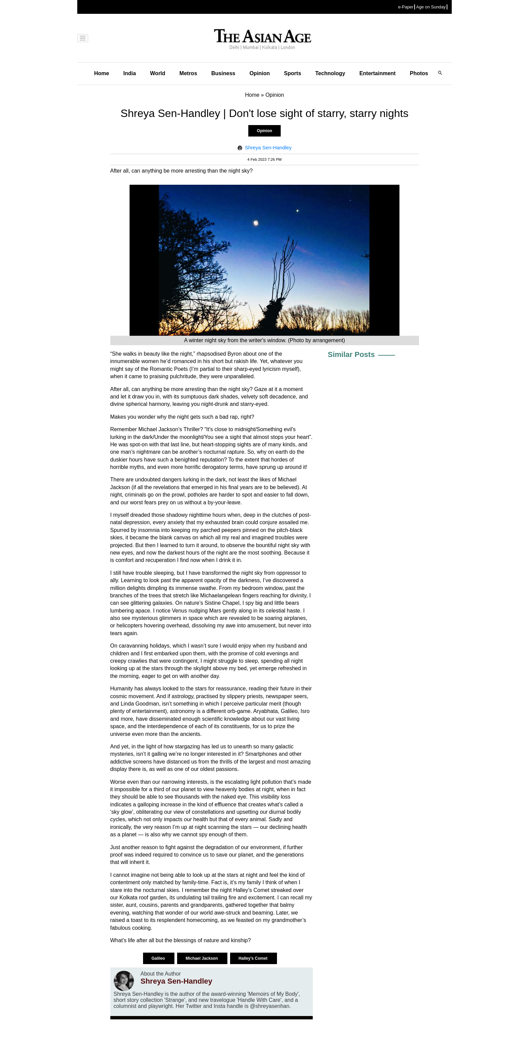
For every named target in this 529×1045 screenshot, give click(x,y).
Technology (330, 73)
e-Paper (406, 6)
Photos (419, 73)
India (129, 73)
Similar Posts (351, 354)
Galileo (158, 958)
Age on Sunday (431, 6)
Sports (292, 73)
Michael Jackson (202, 958)
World (157, 73)
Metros (188, 73)
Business (223, 73)
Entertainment (377, 73)
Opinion (259, 73)
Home (101, 73)
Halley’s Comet (254, 958)
